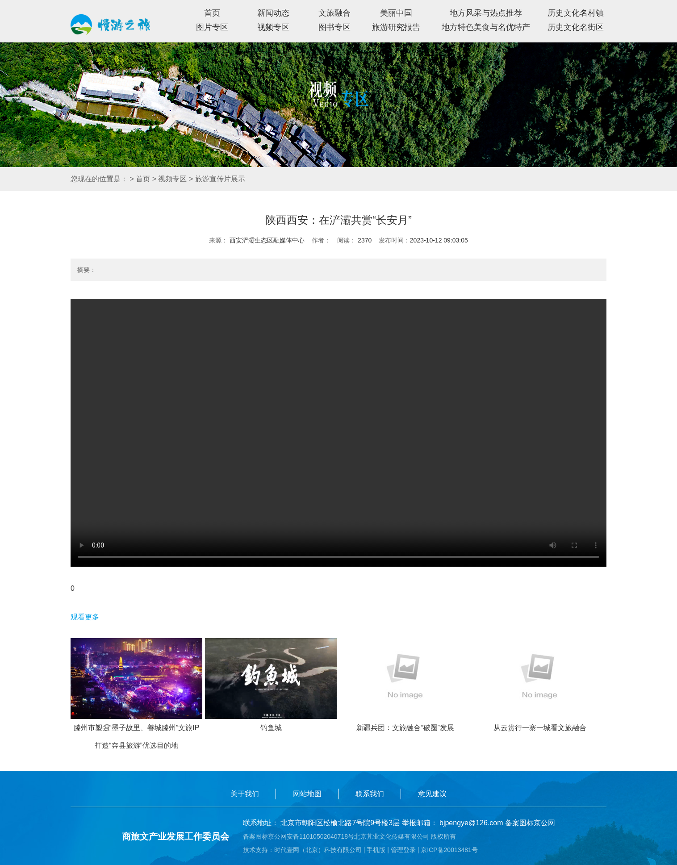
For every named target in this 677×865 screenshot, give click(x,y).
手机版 (376, 849)
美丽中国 (396, 12)
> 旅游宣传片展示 (217, 179)
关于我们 (244, 794)
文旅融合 (334, 12)
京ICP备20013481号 (449, 849)
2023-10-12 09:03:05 (439, 240)
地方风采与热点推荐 (486, 12)
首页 (212, 12)
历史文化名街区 (575, 27)
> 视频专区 (169, 179)
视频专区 (273, 27)
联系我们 (369, 794)
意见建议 (432, 794)
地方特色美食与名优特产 (486, 27)
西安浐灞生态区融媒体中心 (266, 240)
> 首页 (140, 179)
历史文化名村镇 (575, 12)
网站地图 (307, 794)
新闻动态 (273, 12)
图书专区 (334, 27)
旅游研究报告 (396, 27)
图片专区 (212, 27)
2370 (364, 240)
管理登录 (403, 849)
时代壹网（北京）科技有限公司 (318, 849)
